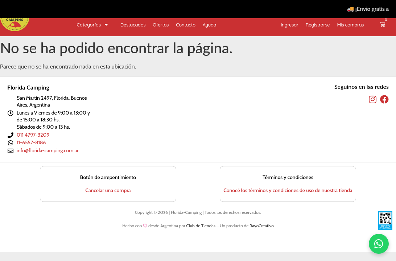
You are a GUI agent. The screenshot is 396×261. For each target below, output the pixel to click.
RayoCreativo (261, 225)
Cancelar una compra (108, 190)
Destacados (133, 25)
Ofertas (161, 25)
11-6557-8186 (31, 142)
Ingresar (289, 25)
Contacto (185, 25)
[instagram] (372, 99)
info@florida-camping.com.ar (48, 150)
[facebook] (384, 99)
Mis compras (350, 25)
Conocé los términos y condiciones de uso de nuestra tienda (287, 190)
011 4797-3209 (33, 135)
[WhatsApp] (379, 244)
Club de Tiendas (200, 225)
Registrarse (318, 25)
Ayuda (209, 25)
